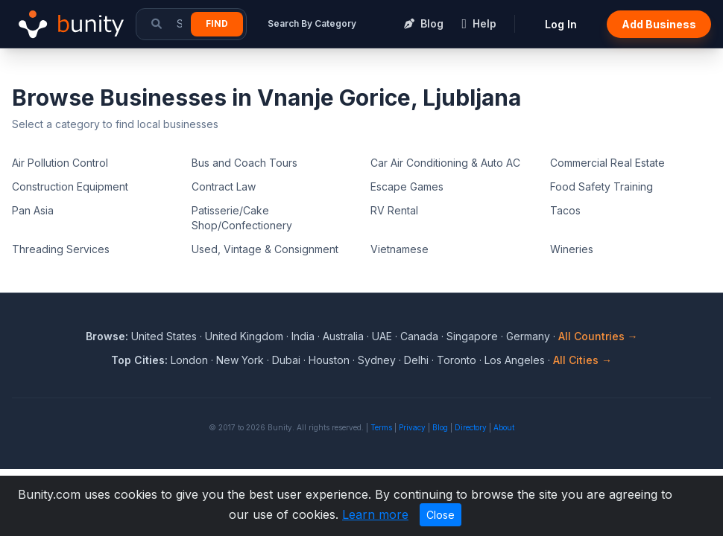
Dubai (286, 360)
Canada (419, 336)
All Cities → (582, 360)
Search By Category (312, 23)
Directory (471, 427)
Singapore (472, 336)
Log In (561, 24)
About (503, 427)
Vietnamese (399, 249)
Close (440, 514)
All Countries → (598, 336)
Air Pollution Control (60, 162)
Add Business (659, 24)
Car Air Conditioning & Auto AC (445, 162)
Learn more (375, 514)
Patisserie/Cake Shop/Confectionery (242, 218)
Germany (528, 336)
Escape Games (406, 186)
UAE (382, 336)
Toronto (456, 360)
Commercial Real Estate (607, 162)
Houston (329, 360)
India (303, 336)
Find (217, 23)
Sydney (377, 360)
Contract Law (224, 186)
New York (240, 360)
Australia (343, 336)
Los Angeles (514, 360)
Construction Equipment (70, 186)
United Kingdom (244, 336)
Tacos (565, 210)
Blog (440, 427)
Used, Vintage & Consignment (265, 249)
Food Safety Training (601, 186)
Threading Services (61, 249)
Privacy (412, 427)
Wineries (571, 249)
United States (164, 336)
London (189, 360)
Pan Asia (33, 210)
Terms (381, 427)
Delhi (416, 360)
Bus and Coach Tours (244, 162)
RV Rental (394, 210)
